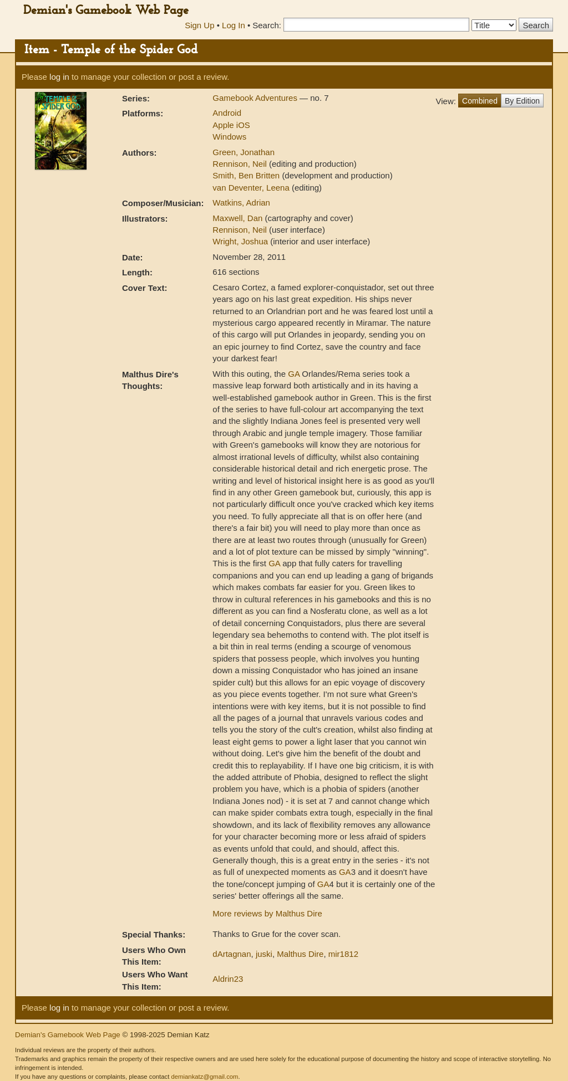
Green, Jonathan (243, 152)
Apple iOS (231, 125)
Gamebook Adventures (256, 98)
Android (226, 112)
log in (59, 76)
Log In (233, 25)
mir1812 (343, 954)
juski (264, 954)
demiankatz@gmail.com (204, 1076)
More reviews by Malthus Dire (267, 913)
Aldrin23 (227, 978)
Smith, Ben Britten (247, 175)
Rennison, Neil (240, 163)
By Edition (522, 100)
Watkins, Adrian (241, 202)
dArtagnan (231, 954)
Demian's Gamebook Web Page (106, 10)
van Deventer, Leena (252, 187)
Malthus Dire (300, 954)
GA (294, 373)
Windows (229, 136)
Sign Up (199, 25)
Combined (480, 100)
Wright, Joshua (241, 241)
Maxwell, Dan (238, 218)
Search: (266, 25)
